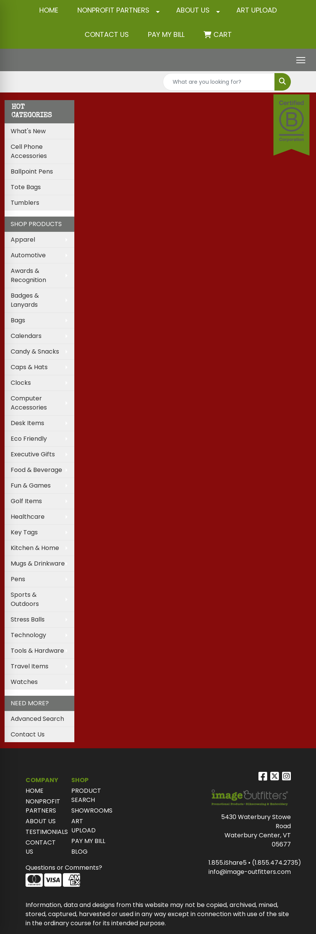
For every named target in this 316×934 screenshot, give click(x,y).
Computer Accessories (29, 403)
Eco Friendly (29, 438)
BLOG (79, 851)
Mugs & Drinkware (38, 563)
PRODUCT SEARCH (86, 795)
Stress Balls (28, 619)
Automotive (28, 255)
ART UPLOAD (256, 10)
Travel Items (29, 666)
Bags (18, 320)
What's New (28, 131)
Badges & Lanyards (25, 300)
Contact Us (28, 734)
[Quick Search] (219, 82)
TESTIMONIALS (44, 831)
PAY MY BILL (88, 841)
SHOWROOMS (89, 810)
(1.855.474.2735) (276, 862)
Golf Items (26, 501)
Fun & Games (31, 485)
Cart (222, 34)
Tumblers (25, 202)
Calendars (26, 336)
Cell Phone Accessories (29, 151)
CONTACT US (107, 34)
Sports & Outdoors (25, 599)
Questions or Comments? (64, 867)
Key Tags (24, 532)
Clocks (21, 382)
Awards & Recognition (28, 275)
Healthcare (28, 516)
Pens (18, 579)
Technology (28, 635)
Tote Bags (26, 187)
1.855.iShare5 (228, 862)
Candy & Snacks (35, 351)
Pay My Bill (166, 34)
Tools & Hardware (37, 650)
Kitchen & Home (35, 548)
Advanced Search (37, 718)
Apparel (23, 239)
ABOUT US (193, 10)
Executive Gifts (33, 454)
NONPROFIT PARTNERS (113, 10)
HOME (48, 10)
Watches (24, 681)
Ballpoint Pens (32, 171)
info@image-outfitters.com (250, 871)
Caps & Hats (29, 367)
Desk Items (27, 423)
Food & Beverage (36, 469)
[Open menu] (300, 60)
